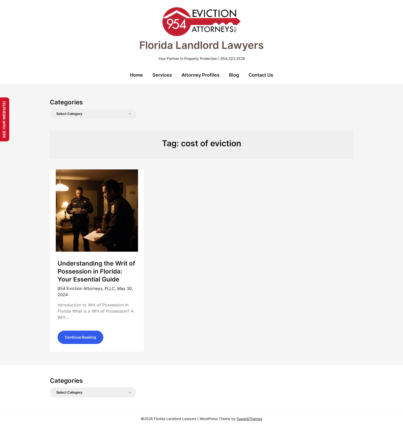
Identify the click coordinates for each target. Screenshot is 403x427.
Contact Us (261, 75)
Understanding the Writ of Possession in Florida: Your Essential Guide (96, 271)
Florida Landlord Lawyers (201, 45)
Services (162, 75)
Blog (234, 75)
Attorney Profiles (200, 75)
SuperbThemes (249, 418)
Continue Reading (80, 337)
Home (136, 75)
